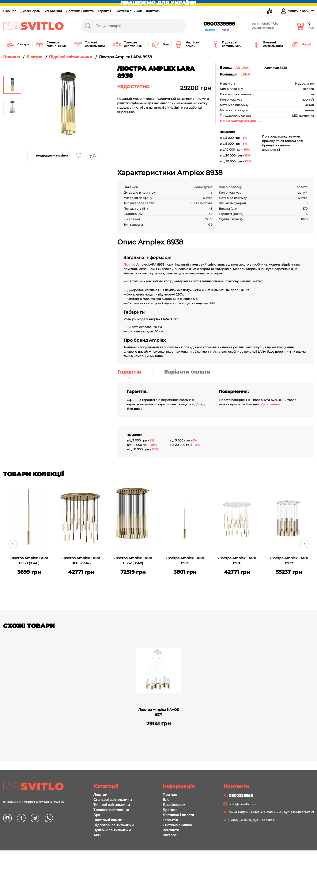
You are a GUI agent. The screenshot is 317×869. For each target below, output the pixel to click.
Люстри (100, 795)
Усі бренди (53, 11)
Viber (225, 29)
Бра (96, 815)
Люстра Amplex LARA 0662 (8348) (133, 560)
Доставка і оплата (80, 11)
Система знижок (129, 11)
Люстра (130, 264)
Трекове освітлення (111, 810)
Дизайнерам (30, 11)
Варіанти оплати (187, 372)
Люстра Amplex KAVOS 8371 (158, 712)
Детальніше (270, 404)
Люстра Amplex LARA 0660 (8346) (29, 560)
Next (304, 544)
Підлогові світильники (113, 825)
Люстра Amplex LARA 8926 (237, 560)
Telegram (209, 29)
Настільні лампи (107, 820)
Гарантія (104, 11)
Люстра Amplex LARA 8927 (289, 560)
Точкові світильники (111, 805)
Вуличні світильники (112, 830)
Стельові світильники (112, 800)
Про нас (9, 11)
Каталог (169, 835)
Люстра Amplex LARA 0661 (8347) (81, 560)
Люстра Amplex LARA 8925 (185, 560)
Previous (12, 544)
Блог (167, 800)
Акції (97, 835)
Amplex (242, 68)
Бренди (170, 810)
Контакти (153, 11)
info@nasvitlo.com (243, 804)
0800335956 (219, 24)
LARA (245, 74)
